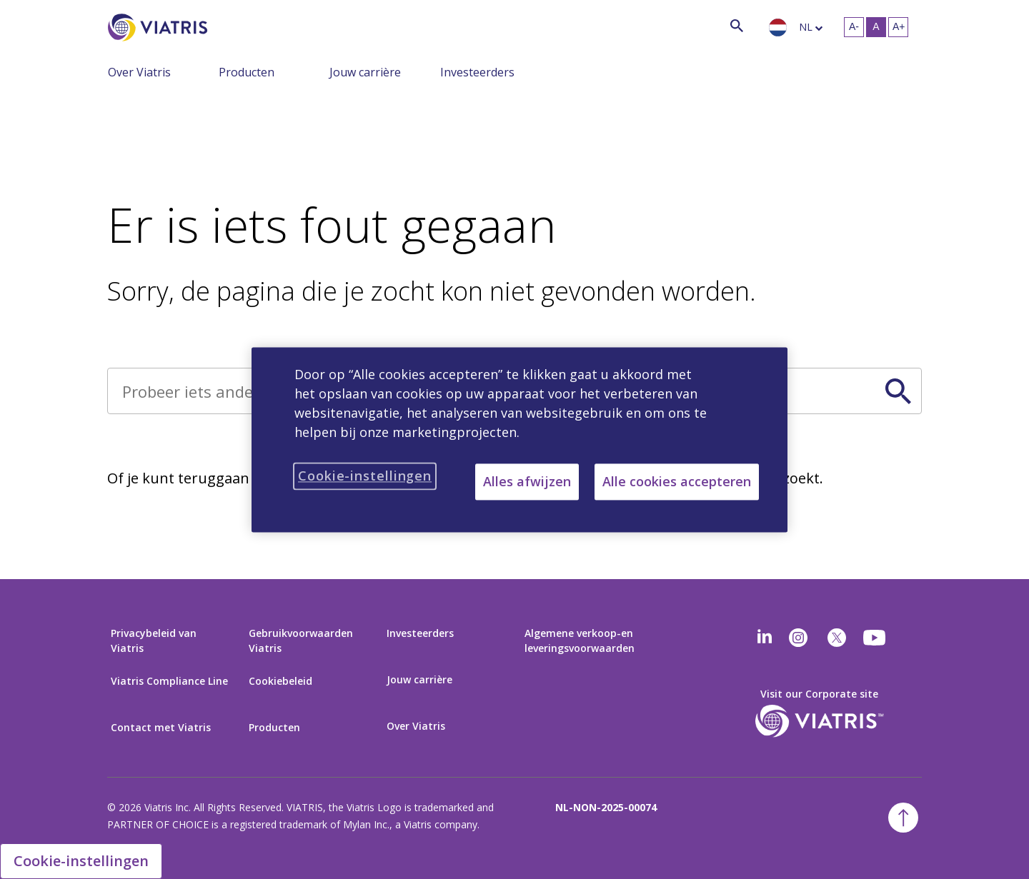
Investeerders (477, 72)
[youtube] (875, 638)
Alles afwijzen (527, 481)
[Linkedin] (764, 637)
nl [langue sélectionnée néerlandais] (805, 27)
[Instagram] (798, 638)
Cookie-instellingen (81, 860)
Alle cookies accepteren (676, 481)
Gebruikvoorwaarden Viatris (301, 640)
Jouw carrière (365, 72)
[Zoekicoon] (736, 25)
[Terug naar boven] (903, 817)
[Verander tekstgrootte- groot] (898, 27)
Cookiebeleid (280, 681)
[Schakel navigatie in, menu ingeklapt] (208, 71)
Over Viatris (139, 72)
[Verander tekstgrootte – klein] (854, 27)
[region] (519, 439)
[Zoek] (234, 25)
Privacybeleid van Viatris (154, 640)
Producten (246, 72)
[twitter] (837, 638)
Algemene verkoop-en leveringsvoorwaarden (580, 640)
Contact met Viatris (161, 727)
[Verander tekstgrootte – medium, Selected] (876, 27)
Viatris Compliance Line (169, 681)
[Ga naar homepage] (160, 27)
